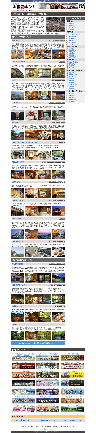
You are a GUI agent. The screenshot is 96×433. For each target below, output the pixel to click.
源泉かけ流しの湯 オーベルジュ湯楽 (24, 142)
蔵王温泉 (72, 23)
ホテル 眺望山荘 (17, 241)
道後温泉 (72, 95)
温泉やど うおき (17, 200)
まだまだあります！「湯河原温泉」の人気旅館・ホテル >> (38, 343)
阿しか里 (15, 122)
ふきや (14, 80)
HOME (13, 10)
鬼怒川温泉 (72, 36)
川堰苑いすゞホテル (19, 62)
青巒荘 (14, 324)
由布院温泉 (72, 99)
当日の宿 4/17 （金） (23, 420)
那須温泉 (72, 38)
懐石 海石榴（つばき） (19, 285)
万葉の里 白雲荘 (18, 162)
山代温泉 (72, 80)
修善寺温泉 (72, 57)
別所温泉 (72, 64)
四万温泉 (72, 44)
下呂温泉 (72, 73)
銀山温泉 (72, 25)
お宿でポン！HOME (48, 429)
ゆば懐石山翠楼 (17, 264)
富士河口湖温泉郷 (75, 62)
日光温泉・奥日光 (75, 34)
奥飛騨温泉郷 (73, 75)
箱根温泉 (72, 49)
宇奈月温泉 (72, 77)
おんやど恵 (16, 182)
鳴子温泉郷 (72, 27)
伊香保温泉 (72, 42)
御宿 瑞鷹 (15, 40)
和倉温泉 (72, 79)
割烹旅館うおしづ (18, 306)
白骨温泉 (72, 68)
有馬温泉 (72, 86)
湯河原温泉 (72, 51)
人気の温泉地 (20, 10)
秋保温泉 (72, 29)
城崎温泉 (72, 88)
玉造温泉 (72, 93)
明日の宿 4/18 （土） (48, 420)
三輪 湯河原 (16, 103)
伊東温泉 (72, 55)
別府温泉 (72, 97)
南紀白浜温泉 (73, 84)
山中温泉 (72, 82)
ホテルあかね (16, 218)
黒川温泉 (72, 101)
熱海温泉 (72, 53)
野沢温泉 (72, 66)
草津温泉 (72, 40)
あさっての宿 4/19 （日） (73, 420)
